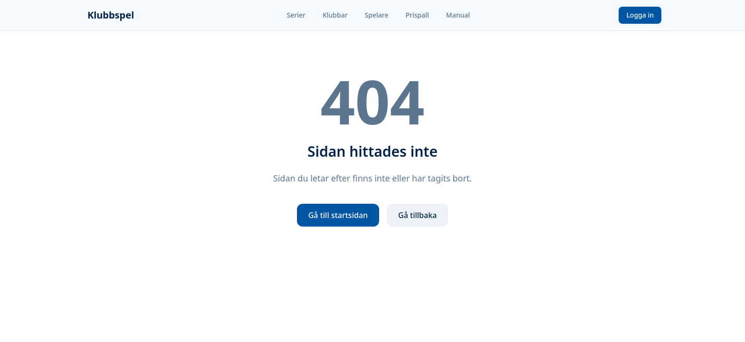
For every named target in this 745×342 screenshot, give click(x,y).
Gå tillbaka (417, 215)
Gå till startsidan (338, 215)
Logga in (640, 14)
